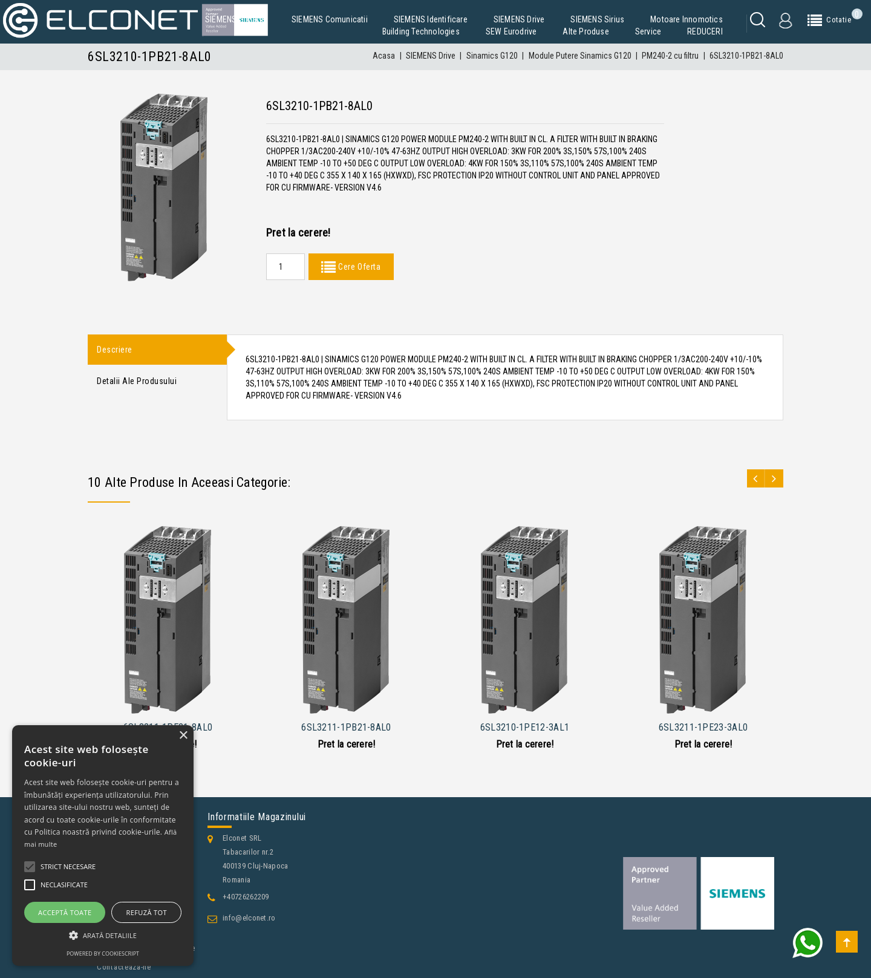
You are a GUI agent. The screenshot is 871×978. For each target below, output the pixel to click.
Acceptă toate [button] (64, 912)
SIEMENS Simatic (235, 19)
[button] (102, 935)
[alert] (103, 845)
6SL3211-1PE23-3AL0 (703, 727)
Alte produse (585, 31)
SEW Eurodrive (511, 31)
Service (648, 31)
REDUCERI (705, 31)
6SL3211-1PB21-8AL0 (346, 727)
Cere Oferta (358, 267)
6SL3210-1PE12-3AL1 (524, 727)
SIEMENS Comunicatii (330, 19)
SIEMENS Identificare (431, 19)
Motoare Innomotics (686, 19)
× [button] (183, 735)
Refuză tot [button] (146, 912)
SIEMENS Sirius (597, 19)
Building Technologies (421, 31)
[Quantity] (285, 266)
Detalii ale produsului (137, 383)
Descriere (114, 350)
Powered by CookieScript (103, 953)
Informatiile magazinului (256, 817)
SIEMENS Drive (519, 19)
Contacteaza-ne (124, 966)
